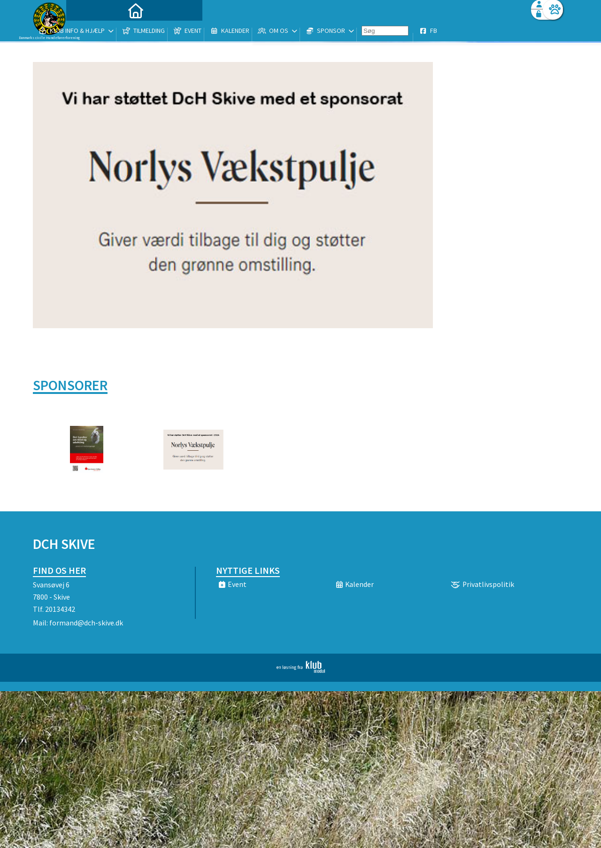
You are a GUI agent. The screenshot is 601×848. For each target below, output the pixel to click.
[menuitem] (91, 31)
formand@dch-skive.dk (86, 622)
